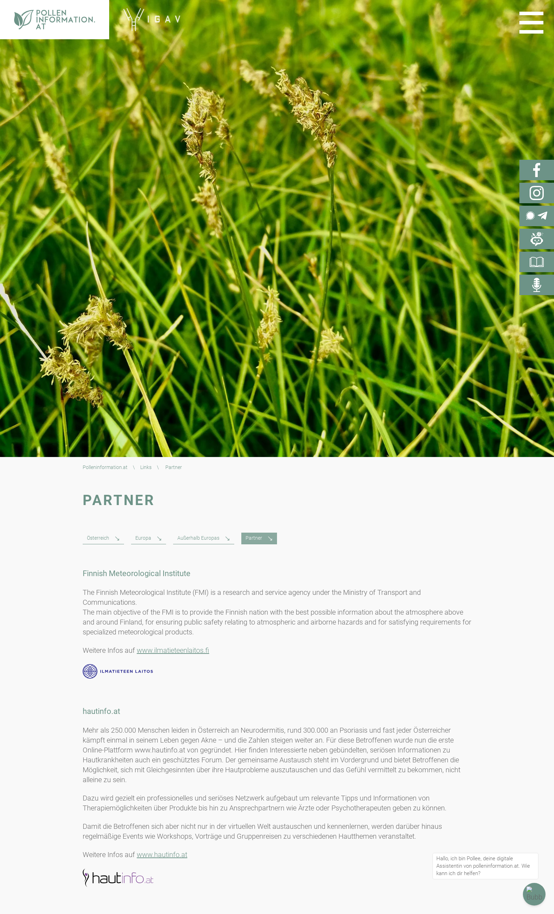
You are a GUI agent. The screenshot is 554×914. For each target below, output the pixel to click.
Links (146, 467)
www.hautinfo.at (162, 854)
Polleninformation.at (105, 467)
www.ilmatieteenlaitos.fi (173, 650)
